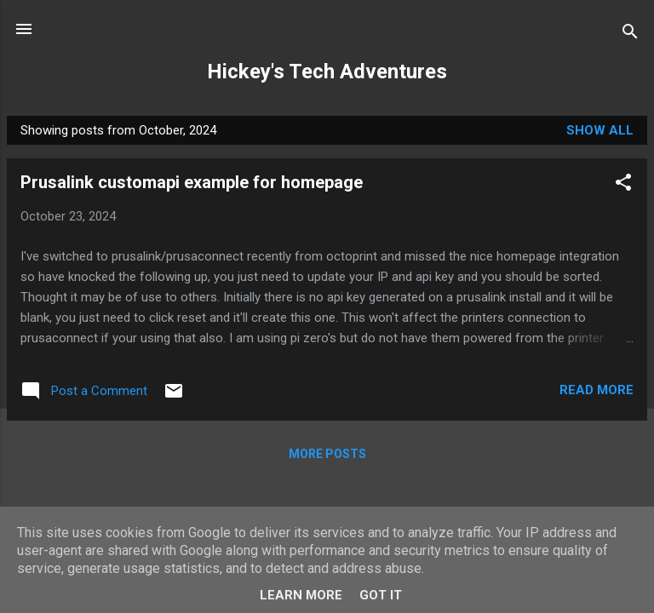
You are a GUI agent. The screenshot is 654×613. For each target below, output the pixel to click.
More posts (327, 454)
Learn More (301, 595)
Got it (380, 595)
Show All (600, 130)
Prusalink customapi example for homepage (191, 182)
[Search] (630, 34)
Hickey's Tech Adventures (327, 71)
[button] (623, 185)
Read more (596, 390)
